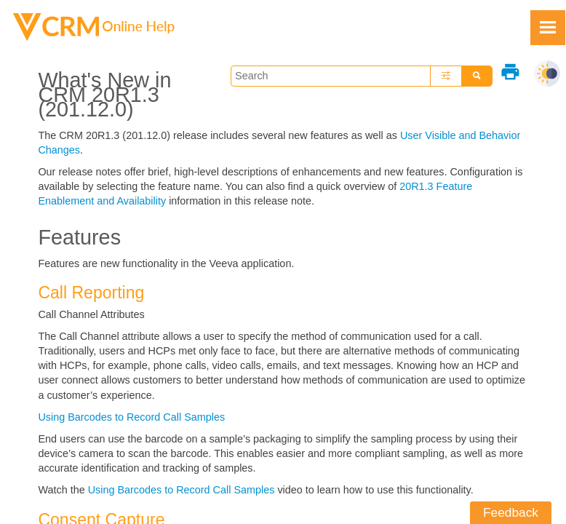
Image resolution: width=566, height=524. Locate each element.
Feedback (510, 512)
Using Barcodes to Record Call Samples (131, 417)
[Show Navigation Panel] (547, 27)
